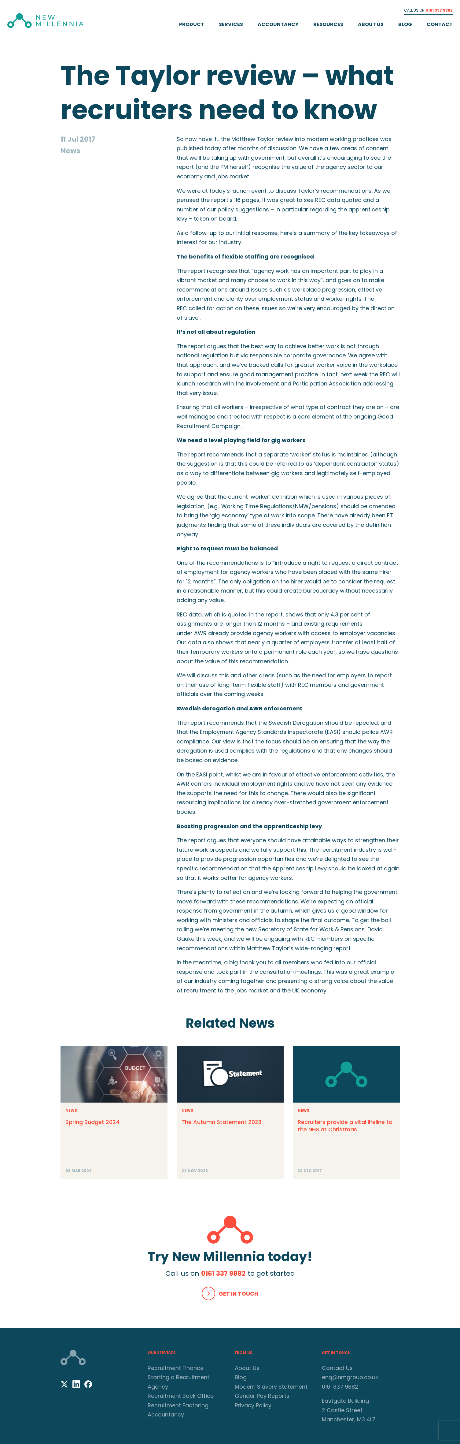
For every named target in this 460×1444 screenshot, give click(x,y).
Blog (405, 24)
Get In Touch (238, 1293)
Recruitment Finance (176, 1367)
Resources (328, 24)
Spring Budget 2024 (92, 1122)
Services (231, 24)
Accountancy (278, 24)
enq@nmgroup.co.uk (350, 1377)
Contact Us (337, 1367)
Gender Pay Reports (262, 1396)
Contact (440, 24)
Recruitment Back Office (181, 1396)
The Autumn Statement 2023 (221, 1122)
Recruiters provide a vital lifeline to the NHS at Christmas (345, 1125)
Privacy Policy (253, 1405)
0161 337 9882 (439, 10)
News (71, 1110)
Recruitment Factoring (178, 1405)
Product (191, 24)
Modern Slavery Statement (271, 1386)
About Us (371, 24)
